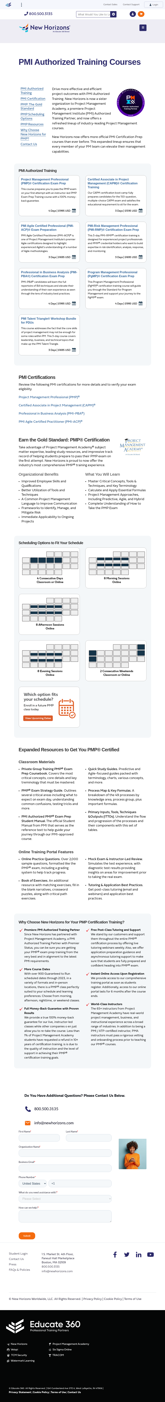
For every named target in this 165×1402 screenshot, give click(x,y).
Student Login (18, 1253)
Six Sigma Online (60, 1349)
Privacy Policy (92, 1299)
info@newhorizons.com (57, 1271)
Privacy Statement (20, 1392)
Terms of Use (132, 1299)
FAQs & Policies (19, 1270)
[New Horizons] (45, 27)
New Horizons (16, 1344)
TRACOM (56, 1355)
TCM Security (16, 1355)
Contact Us (16, 1259)
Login (153, 4)
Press (12, 1264)
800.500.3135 (38, 14)
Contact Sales (110, 4)
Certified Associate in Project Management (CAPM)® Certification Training (113, 183)
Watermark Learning (20, 1360)
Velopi (12, 1349)
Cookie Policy (113, 1299)
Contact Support (131, 4)
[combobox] (93, 14)
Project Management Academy (68, 1344)
